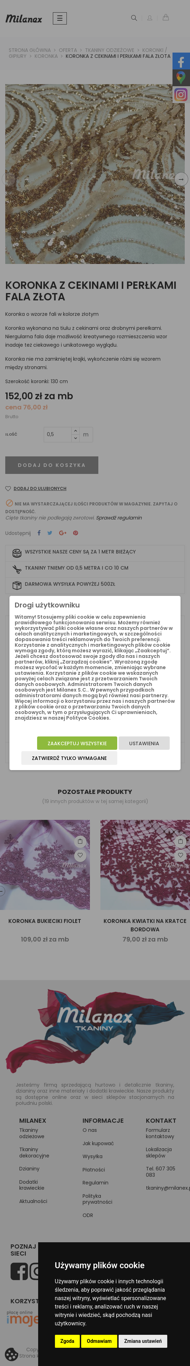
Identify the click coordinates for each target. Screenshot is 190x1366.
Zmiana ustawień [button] (143, 1341)
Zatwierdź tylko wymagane (69, 758)
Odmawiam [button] (99, 1341)
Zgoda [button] (68, 1341)
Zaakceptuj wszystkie (77, 743)
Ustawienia (144, 743)
